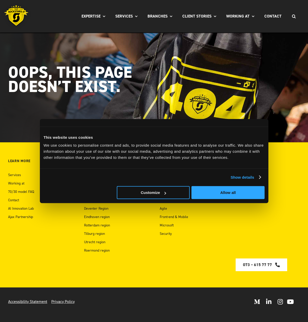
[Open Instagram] (280, 302)
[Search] (294, 16)
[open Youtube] (290, 302)
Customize (153, 192)
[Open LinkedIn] (268, 302)
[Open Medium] (257, 302)
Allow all (228, 192)
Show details (242, 177)
